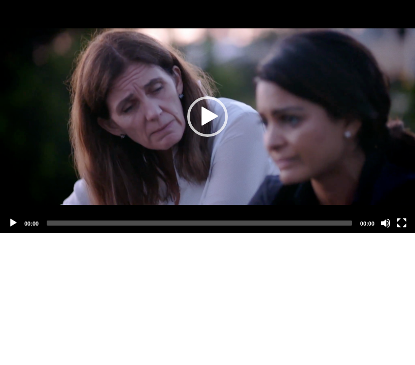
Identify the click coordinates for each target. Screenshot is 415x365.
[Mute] (386, 223)
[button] (207, 116)
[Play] (13, 223)
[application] (207, 116)
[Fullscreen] (402, 223)
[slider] (199, 223)
